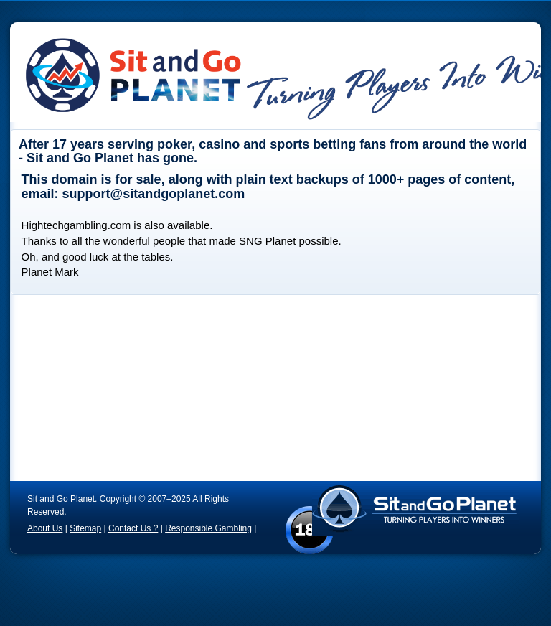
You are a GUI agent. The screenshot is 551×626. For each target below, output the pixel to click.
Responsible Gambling (208, 528)
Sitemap (85, 528)
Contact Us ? (133, 528)
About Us (44, 528)
